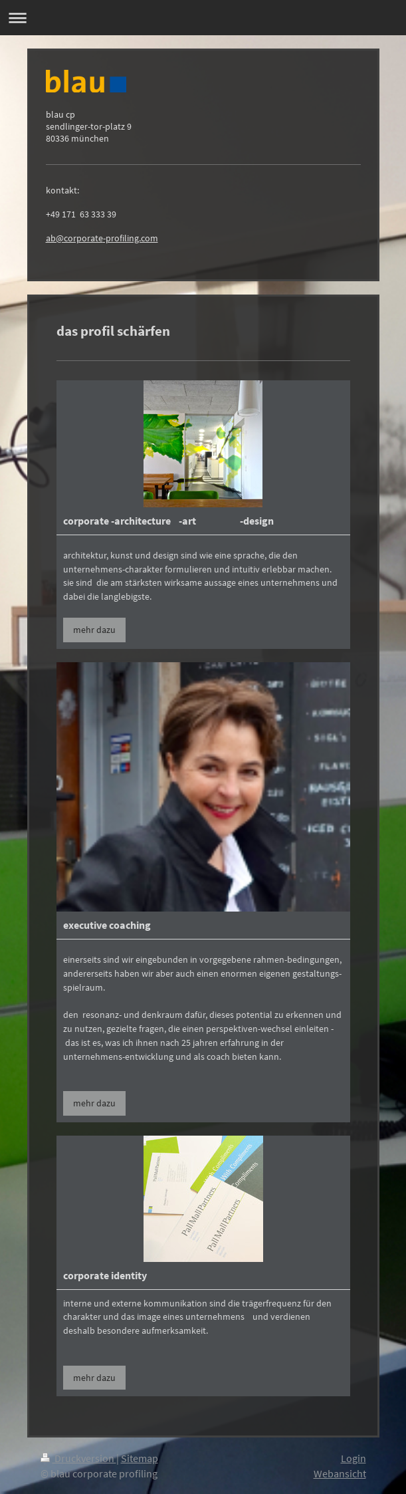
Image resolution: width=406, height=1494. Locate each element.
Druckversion (78, 1458)
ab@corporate (74, 238)
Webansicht (340, 1473)
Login (353, 1458)
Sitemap (139, 1458)
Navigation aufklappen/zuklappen (203, 17)
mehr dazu (94, 630)
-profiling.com (130, 238)
